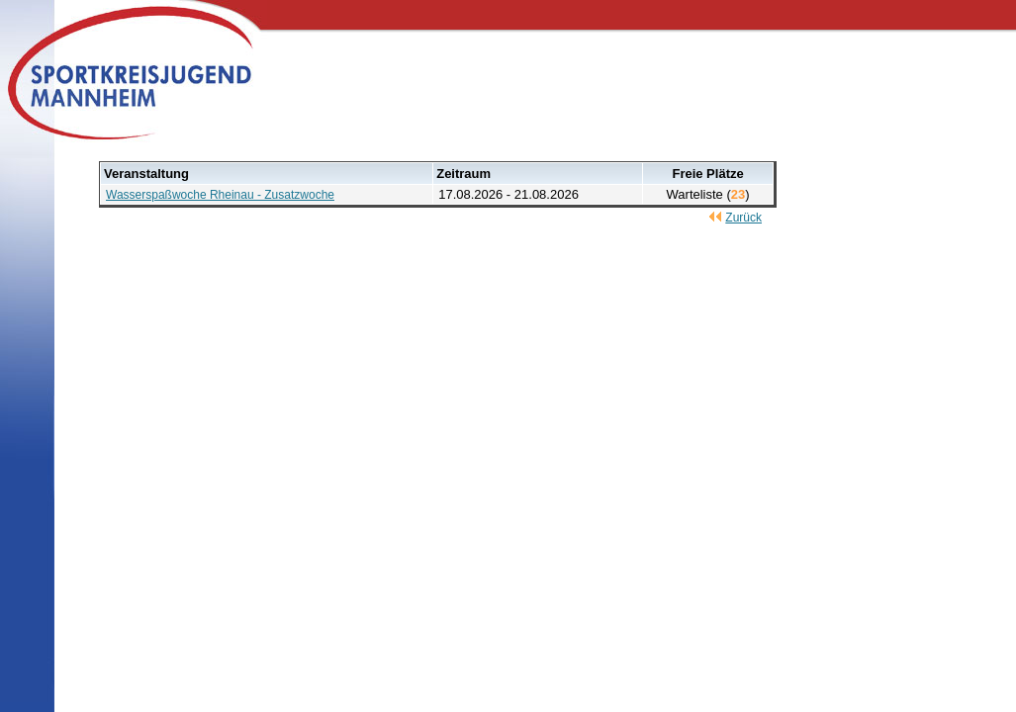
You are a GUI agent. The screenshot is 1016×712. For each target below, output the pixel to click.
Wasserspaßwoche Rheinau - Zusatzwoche (220, 195)
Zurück (743, 217)
